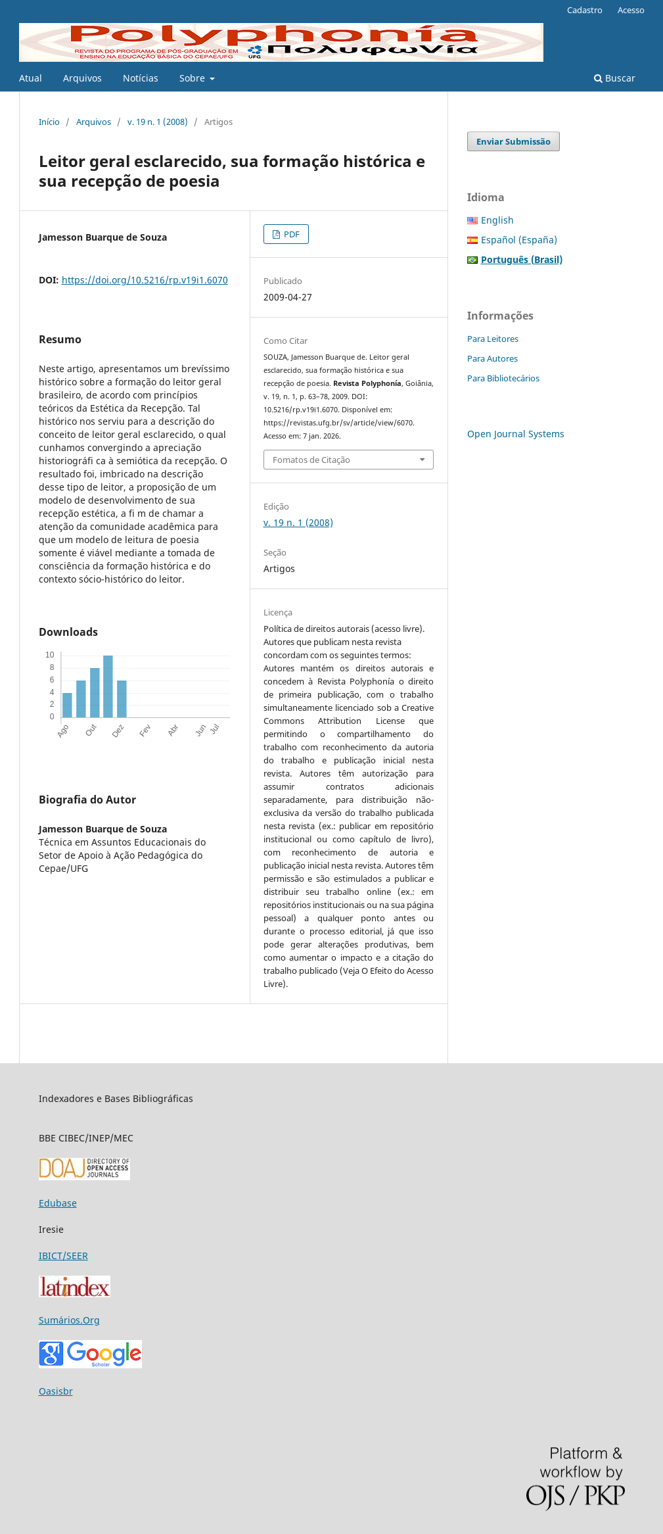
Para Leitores (492, 339)
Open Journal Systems (515, 433)
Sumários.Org (69, 1320)
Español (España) (519, 239)
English (497, 220)
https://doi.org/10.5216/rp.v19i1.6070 (145, 280)
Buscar (614, 78)
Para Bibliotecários (503, 378)
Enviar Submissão (513, 141)
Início (49, 122)
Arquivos (82, 78)
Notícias (140, 78)
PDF (291, 234)
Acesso (631, 10)
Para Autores (492, 358)
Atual (30, 78)
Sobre (193, 78)
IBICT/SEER (63, 1255)
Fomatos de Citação (311, 460)
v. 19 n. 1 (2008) (157, 122)
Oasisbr (56, 1391)
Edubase (58, 1203)
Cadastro (585, 10)
